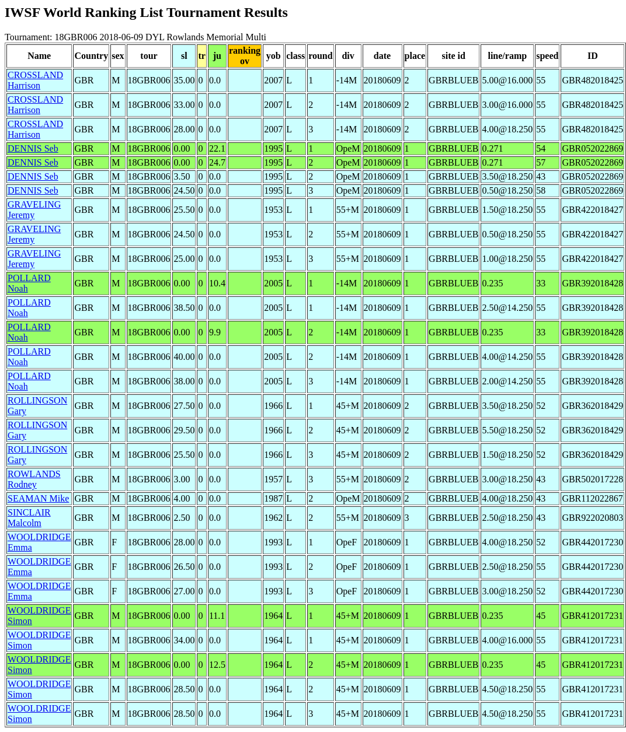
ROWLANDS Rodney (34, 479)
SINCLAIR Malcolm (29, 517)
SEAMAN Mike (38, 498)
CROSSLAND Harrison (35, 80)
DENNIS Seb (33, 148)
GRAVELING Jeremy (34, 209)
